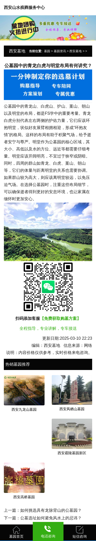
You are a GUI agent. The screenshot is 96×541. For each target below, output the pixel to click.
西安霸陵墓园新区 (72, 453)
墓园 (47, 51)
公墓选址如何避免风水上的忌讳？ (51, 518)
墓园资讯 (60, 51)
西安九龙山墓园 (24, 409)
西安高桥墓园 (24, 497)
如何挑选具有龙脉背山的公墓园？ (51, 510)
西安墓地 (75, 51)
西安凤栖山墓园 (71, 409)
